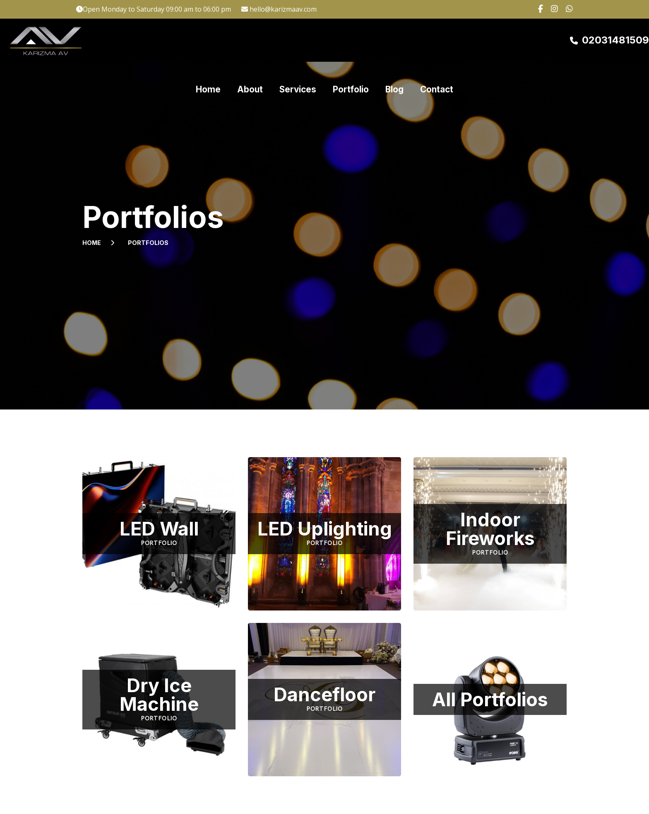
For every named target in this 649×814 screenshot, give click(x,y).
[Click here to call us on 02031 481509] (609, 40)
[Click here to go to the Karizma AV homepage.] (47, 40)
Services (297, 40)
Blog (394, 40)
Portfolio (351, 40)
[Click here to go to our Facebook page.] (538, 9)
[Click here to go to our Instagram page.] (552, 9)
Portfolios (148, 242)
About (250, 40)
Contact (436, 40)
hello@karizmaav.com (283, 9)
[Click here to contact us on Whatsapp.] (566, 9)
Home (208, 40)
